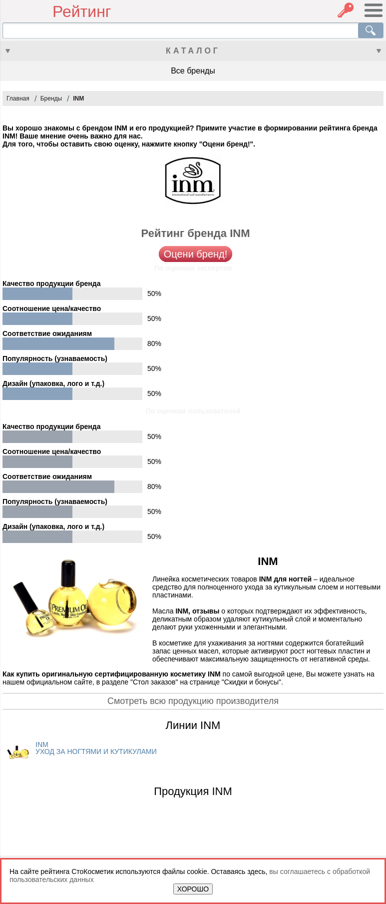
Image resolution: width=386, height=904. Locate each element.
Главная (17, 98)
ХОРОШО (193, 889)
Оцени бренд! (196, 254)
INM (78, 98)
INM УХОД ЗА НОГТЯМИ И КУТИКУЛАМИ (96, 748)
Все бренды (193, 70)
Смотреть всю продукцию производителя (193, 701)
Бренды (51, 98)
